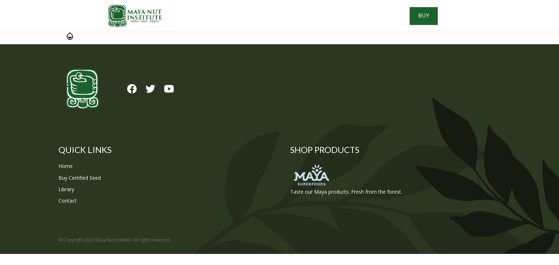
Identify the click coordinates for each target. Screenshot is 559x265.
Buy (468, 21)
